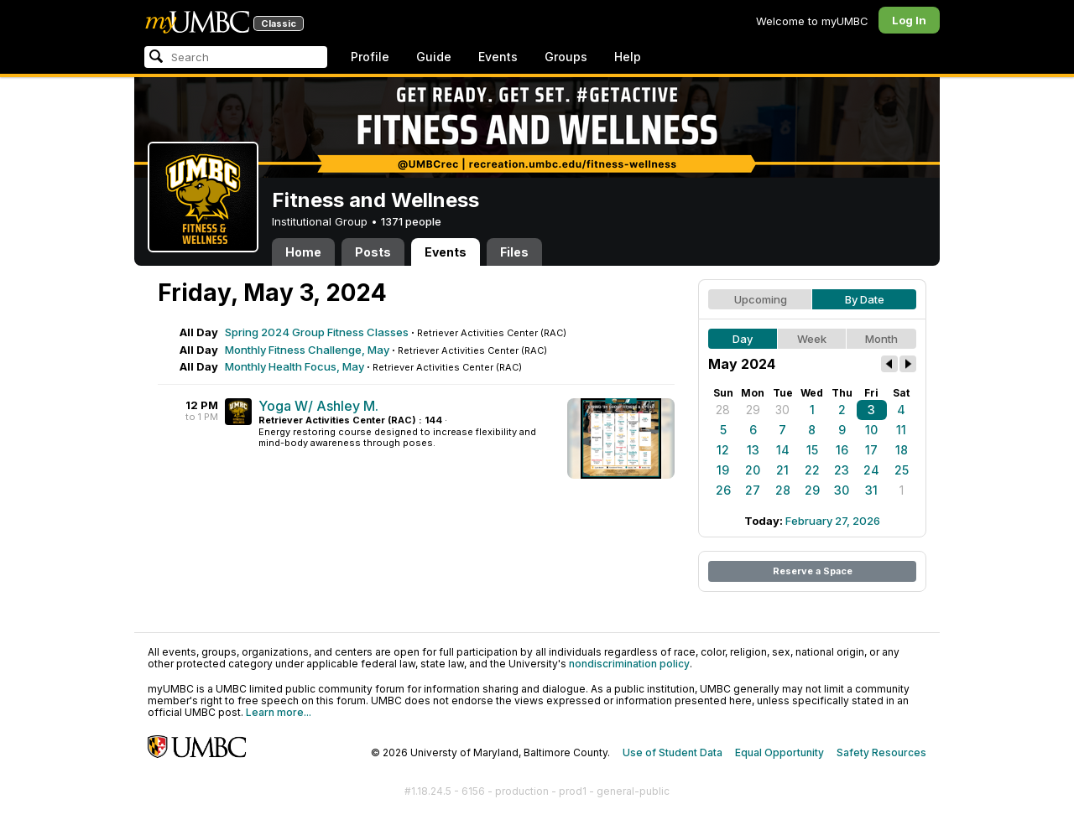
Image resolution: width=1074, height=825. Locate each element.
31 (871, 490)
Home (303, 252)
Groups (566, 56)
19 (723, 470)
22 (812, 470)
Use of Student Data (672, 752)
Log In (909, 20)
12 (723, 450)
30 (782, 409)
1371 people (411, 221)
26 (723, 490)
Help (627, 56)
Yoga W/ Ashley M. (318, 405)
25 (901, 470)
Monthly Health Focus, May (294, 366)
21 (782, 470)
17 (871, 450)
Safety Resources (881, 752)
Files (514, 252)
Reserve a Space (812, 571)
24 (871, 470)
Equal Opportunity (779, 752)
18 (901, 450)
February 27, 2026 (832, 520)
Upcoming (760, 299)
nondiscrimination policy (629, 663)
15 (812, 450)
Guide (433, 56)
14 (783, 450)
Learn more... (278, 712)
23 (841, 470)
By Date (864, 299)
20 (752, 470)
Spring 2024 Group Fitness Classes (317, 332)
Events (498, 56)
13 (753, 450)
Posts (373, 252)
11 (901, 430)
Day (743, 338)
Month (881, 338)
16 (842, 450)
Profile (370, 56)
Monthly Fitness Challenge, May (307, 349)
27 (752, 490)
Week (811, 338)
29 (753, 409)
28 (723, 409)
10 (871, 430)
